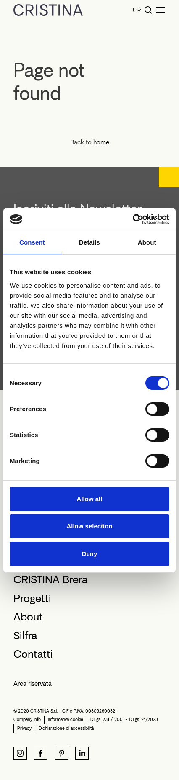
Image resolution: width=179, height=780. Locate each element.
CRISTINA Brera (50, 579)
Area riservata (32, 683)
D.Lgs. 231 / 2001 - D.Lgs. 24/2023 (124, 719)
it (133, 9)
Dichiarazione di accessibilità (66, 728)
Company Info (27, 719)
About (28, 616)
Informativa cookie (65, 719)
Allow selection (89, 526)
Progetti (32, 598)
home (101, 142)
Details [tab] (89, 242)
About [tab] (147, 242)
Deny (89, 553)
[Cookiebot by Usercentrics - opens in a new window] (132, 219)
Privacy (24, 728)
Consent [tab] (32, 242)
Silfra (25, 635)
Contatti (33, 654)
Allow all (90, 498)
